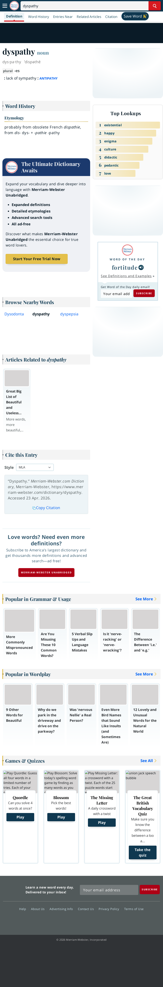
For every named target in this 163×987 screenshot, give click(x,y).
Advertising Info (62, 909)
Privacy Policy (110, 909)
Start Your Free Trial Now (36, 258)
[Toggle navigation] (5, 6)
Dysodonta (14, 314)
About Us (39, 909)
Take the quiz (143, 852)
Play (20, 817)
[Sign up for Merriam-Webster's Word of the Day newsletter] (109, 890)
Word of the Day (127, 259)
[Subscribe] (150, 889)
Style (9, 467)
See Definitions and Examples (126, 276)
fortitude (125, 267)
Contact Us (87, 909)
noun (43, 52)
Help (23, 909)
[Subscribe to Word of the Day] (116, 293)
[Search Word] (155, 5)
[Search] (91, 5)
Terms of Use (134, 909)
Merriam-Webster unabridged (46, 572)
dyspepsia (69, 314)
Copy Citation (46, 507)
